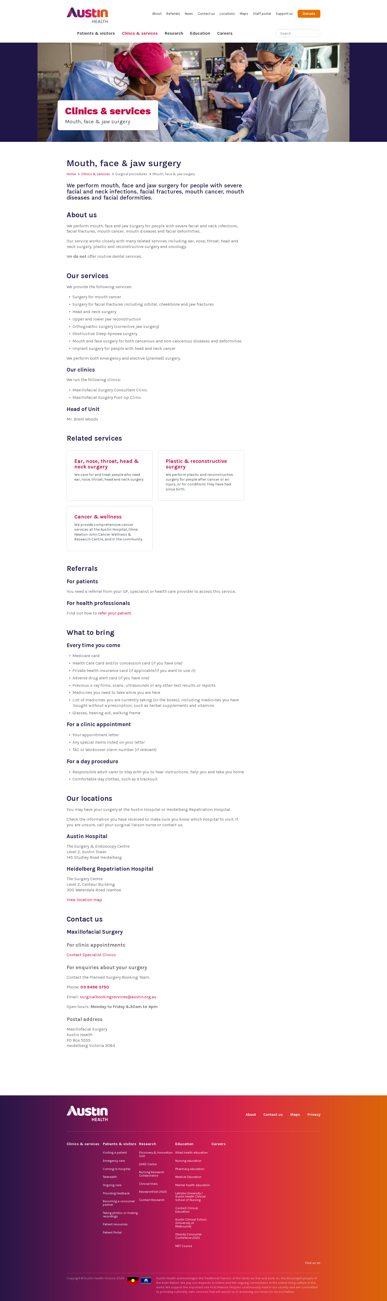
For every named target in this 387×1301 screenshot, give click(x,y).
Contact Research (151, 1200)
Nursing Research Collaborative (151, 1173)
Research (174, 33)
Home (70, 33)
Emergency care (114, 1161)
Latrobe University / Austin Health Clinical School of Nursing (190, 1196)
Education (200, 33)
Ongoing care (112, 1185)
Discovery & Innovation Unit (156, 1154)
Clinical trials (148, 1184)
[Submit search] (316, 33)
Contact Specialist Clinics (91, 954)
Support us (284, 14)
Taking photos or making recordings (120, 1214)
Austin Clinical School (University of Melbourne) (190, 1223)
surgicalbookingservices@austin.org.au (118, 996)
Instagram (267, 1089)
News (189, 14)
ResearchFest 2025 (153, 1192)
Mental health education (192, 1185)
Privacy (313, 1114)
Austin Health (87, 13)
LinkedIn (291, 1089)
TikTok (279, 1089)
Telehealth (110, 1177)
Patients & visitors (96, 33)
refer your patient (114, 613)
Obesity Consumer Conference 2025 (188, 1236)
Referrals (173, 14)
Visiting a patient (115, 1152)
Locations (227, 14)
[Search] (292, 32)
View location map (84, 899)
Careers (225, 33)
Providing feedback (116, 1193)
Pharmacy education (189, 1169)
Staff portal (262, 14)
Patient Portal (112, 1232)
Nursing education (188, 1161)
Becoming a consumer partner (119, 1203)
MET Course (183, 1246)
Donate (309, 13)
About (157, 14)
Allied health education (191, 1152)
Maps (244, 14)
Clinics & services (140, 33)
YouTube (316, 1089)
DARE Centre (147, 1164)
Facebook (255, 1089)
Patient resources (115, 1224)
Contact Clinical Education (186, 1209)
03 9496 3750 (94, 987)
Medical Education (188, 1177)
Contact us (206, 14)
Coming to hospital (116, 1169)
